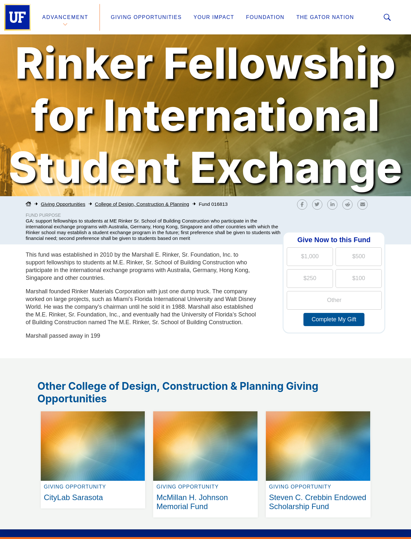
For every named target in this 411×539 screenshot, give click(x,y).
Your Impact (214, 17)
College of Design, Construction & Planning (142, 204)
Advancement (65, 17)
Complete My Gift (333, 319)
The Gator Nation (325, 17)
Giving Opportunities (146, 17)
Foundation (265, 17)
